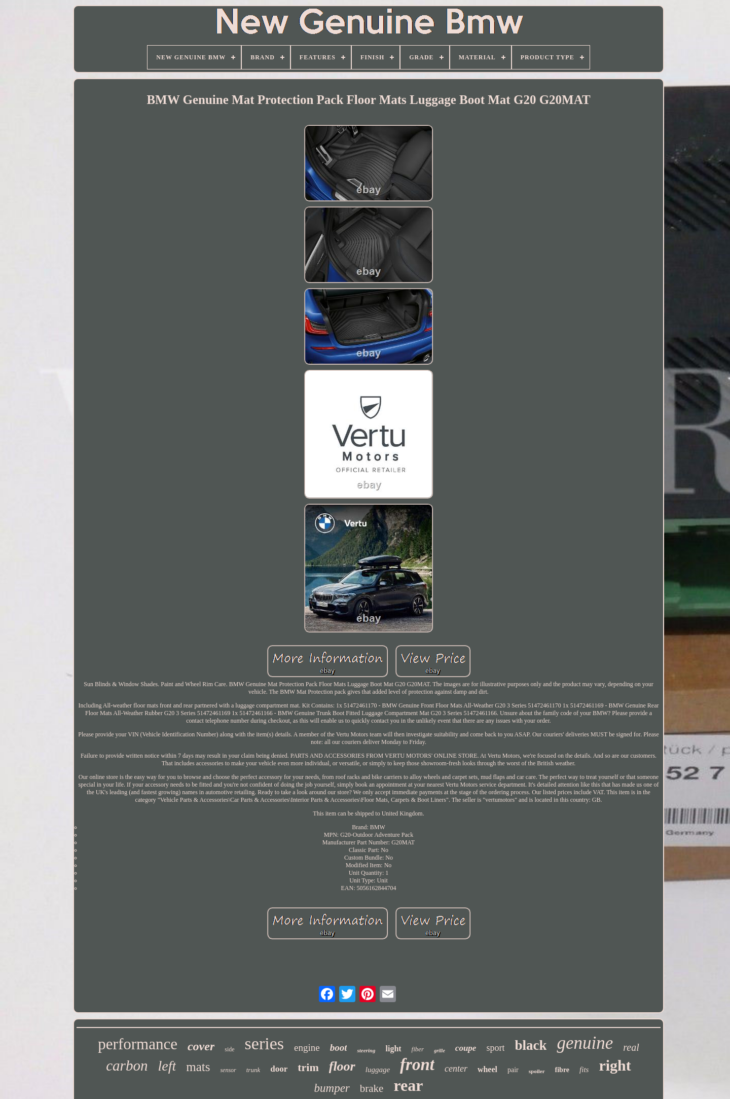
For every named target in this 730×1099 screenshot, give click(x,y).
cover (201, 1046)
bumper (332, 1088)
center (456, 1068)
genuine (585, 1043)
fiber (418, 1049)
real (631, 1047)
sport (495, 1048)
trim (308, 1067)
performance (137, 1044)
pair (513, 1070)
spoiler (537, 1071)
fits (584, 1070)
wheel (487, 1069)
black (530, 1045)
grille (439, 1050)
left (167, 1066)
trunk (253, 1070)
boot (338, 1047)
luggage (378, 1070)
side (229, 1049)
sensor (228, 1070)
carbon (127, 1065)
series (264, 1043)
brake (372, 1088)
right (615, 1065)
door (278, 1069)
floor (342, 1066)
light (393, 1048)
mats (198, 1067)
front (417, 1064)
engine (307, 1047)
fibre (562, 1070)
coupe (466, 1048)
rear (408, 1085)
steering (366, 1050)
